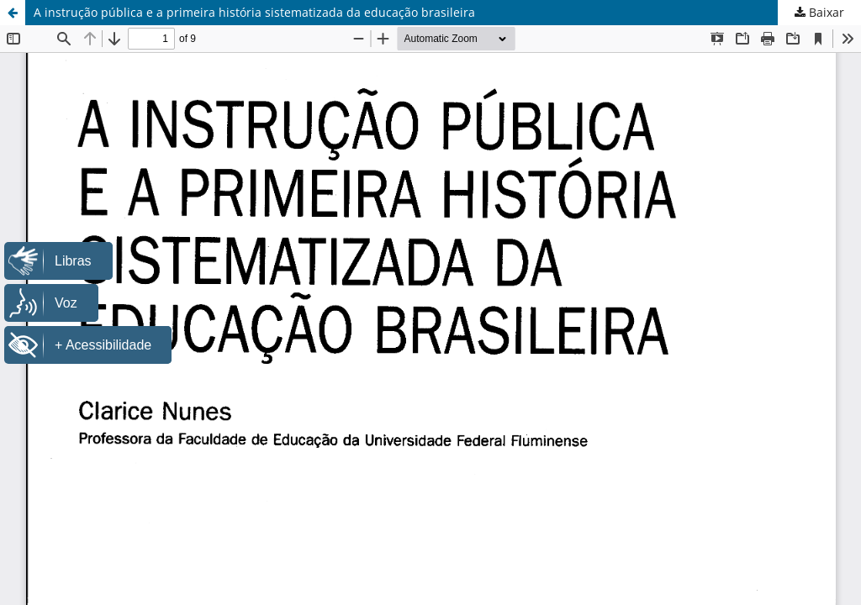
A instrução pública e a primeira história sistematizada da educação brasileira (254, 12)
